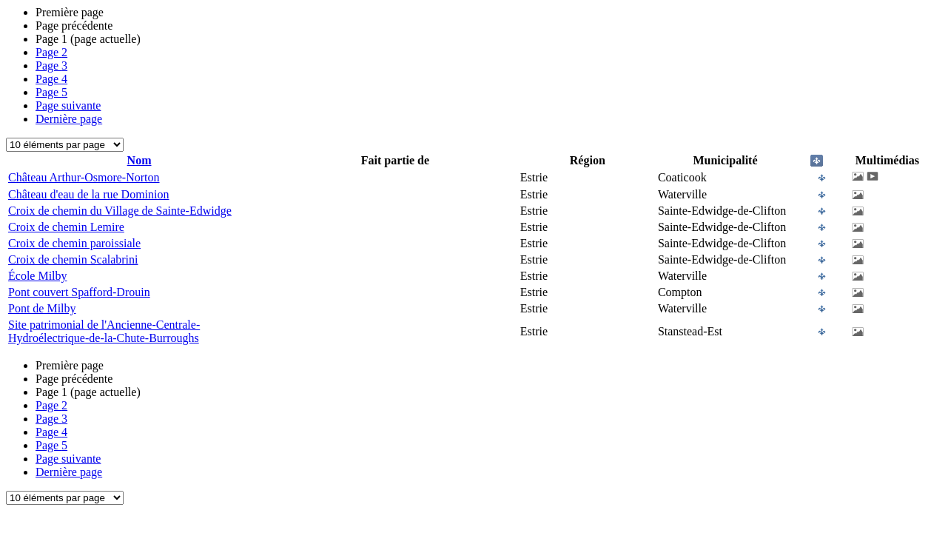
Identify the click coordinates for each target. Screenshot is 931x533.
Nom (139, 160)
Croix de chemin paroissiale (74, 243)
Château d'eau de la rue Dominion (88, 194)
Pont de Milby (42, 308)
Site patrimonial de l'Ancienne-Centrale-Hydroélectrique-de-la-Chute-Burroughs (104, 331)
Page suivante (68, 105)
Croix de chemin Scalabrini (73, 259)
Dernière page (69, 119)
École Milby (37, 275)
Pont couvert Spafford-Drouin (79, 292)
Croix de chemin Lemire (66, 227)
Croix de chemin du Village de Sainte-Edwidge (120, 210)
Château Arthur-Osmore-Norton (84, 177)
